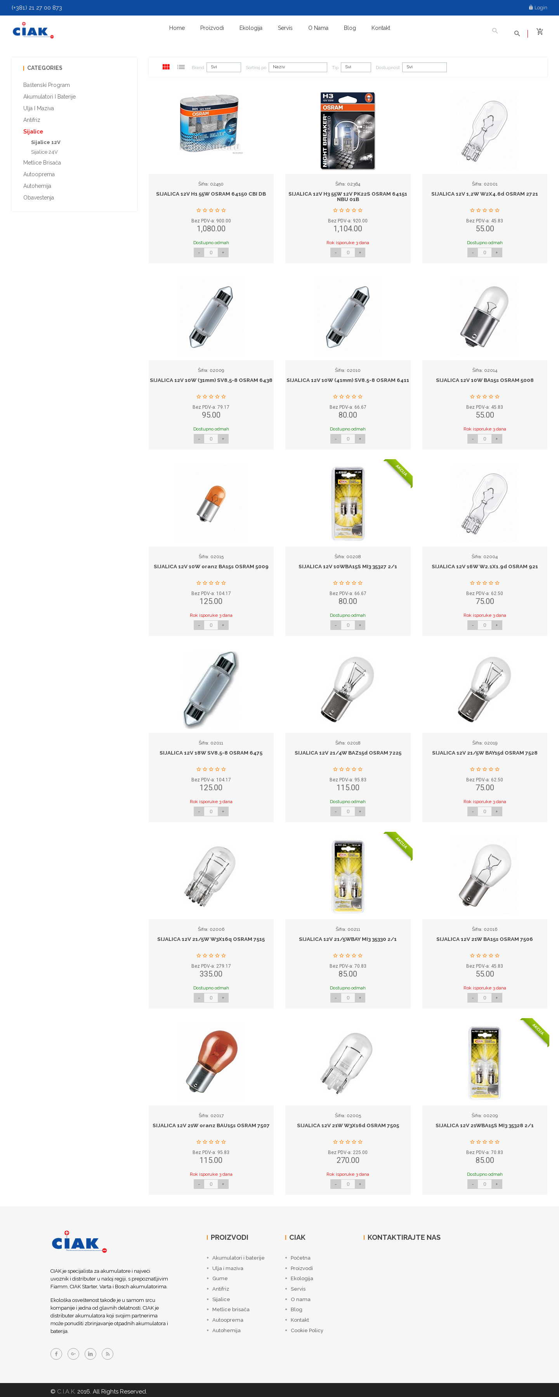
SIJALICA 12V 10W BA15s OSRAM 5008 (484, 377)
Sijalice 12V (46, 139)
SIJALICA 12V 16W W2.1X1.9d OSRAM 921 (484, 564)
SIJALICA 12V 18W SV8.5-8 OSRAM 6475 (211, 750)
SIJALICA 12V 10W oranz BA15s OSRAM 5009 (211, 564)
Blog (350, 28)
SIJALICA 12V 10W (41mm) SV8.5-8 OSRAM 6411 (348, 380)
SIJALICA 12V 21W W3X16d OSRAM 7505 (348, 1122)
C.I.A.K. (66, 1388)
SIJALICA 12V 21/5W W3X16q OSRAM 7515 (211, 936)
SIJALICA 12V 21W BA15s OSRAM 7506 (485, 936)
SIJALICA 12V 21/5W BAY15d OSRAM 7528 (484, 750)
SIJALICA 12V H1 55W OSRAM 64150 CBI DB (211, 191)
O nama (318, 28)
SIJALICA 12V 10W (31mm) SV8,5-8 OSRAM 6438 (211, 380)
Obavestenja (38, 195)
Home (177, 28)
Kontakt (381, 28)
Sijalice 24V (44, 149)
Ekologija (251, 28)
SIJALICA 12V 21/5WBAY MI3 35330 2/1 (348, 936)
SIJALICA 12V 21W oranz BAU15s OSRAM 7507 (211, 1122)
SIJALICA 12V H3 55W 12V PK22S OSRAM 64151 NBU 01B (348, 194)
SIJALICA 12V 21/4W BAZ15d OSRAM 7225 (348, 750)
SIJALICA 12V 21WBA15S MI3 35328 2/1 (484, 1122)
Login (538, 7)
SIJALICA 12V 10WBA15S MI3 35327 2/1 (348, 564)
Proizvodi (212, 28)
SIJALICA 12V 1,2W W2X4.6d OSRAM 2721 (485, 191)
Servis (285, 28)
